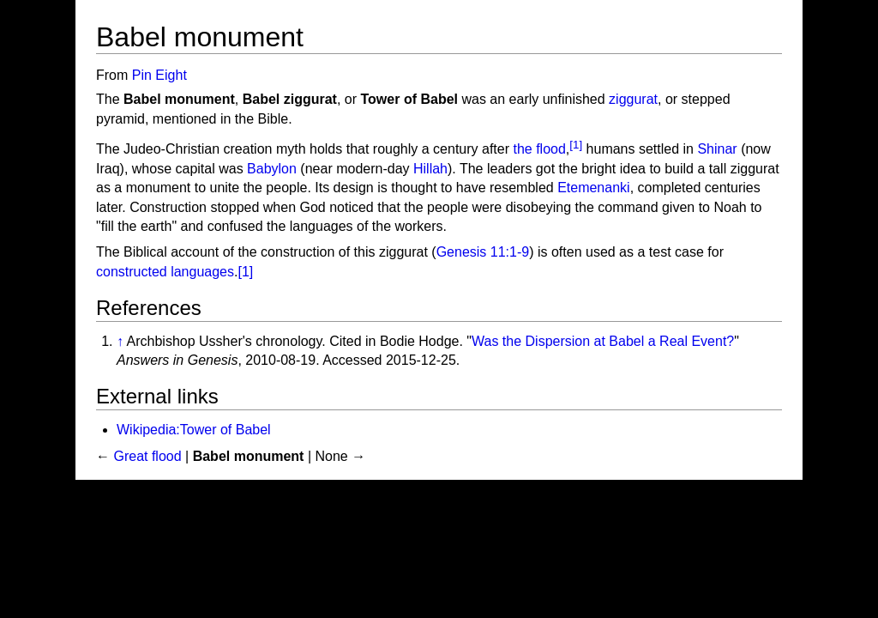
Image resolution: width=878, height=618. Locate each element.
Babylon (272, 168)
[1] (575, 144)
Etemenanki (593, 187)
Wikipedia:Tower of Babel (194, 429)
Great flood (147, 456)
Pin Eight (159, 75)
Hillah (430, 168)
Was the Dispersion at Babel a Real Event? (603, 341)
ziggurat (633, 99)
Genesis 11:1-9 (483, 252)
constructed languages (165, 271)
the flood (539, 149)
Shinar (717, 149)
